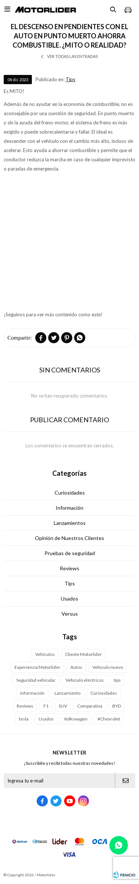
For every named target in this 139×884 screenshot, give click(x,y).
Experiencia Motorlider (37, 667)
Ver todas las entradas (72, 56)
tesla (24, 719)
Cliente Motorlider (83, 654)
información (32, 693)
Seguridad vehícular (36, 680)
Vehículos (45, 654)
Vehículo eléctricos (85, 680)
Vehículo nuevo (107, 667)
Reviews (69, 568)
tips (117, 680)
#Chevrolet (108, 719)
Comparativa (89, 706)
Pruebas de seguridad (69, 553)
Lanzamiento (67, 693)
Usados (69, 598)
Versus (70, 613)
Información (69, 508)
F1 (46, 706)
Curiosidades (69, 492)
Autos (76, 667)
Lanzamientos (70, 523)
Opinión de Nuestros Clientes (69, 538)
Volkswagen (75, 719)
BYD (116, 706)
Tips (70, 79)
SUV (63, 706)
